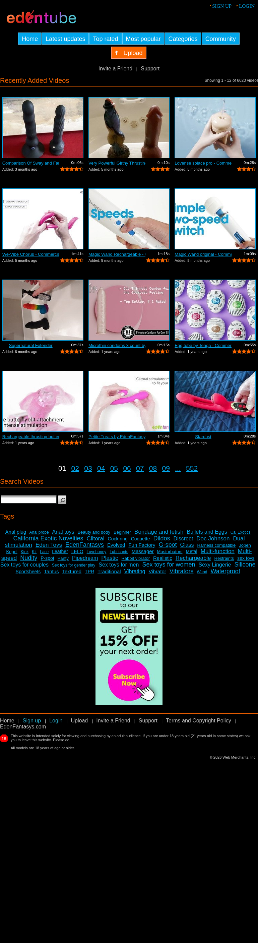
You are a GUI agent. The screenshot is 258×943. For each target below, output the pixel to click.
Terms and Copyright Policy (198, 720)
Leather (60, 551)
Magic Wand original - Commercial (203, 254)
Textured (72, 571)
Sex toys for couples (24, 565)
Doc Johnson (213, 538)
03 (88, 468)
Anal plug (15, 532)
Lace (44, 551)
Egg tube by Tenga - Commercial (203, 345)
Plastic (109, 558)
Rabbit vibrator (135, 558)
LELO (77, 551)
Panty (63, 558)
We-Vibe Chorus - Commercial (30, 254)
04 (101, 468)
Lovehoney (97, 551)
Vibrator (157, 571)
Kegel (11, 551)
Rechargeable (193, 558)
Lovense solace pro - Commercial (203, 163)
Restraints (224, 558)
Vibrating (134, 571)
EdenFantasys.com (23, 726)
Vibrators (182, 571)
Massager (143, 551)
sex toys (245, 558)
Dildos (161, 538)
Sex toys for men (119, 565)
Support (150, 68)
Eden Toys (49, 545)
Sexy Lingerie (214, 565)
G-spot (167, 544)
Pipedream (85, 558)
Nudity (28, 557)
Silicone (244, 564)
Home (7, 720)
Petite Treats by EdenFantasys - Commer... (116, 436)
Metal (191, 551)
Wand (202, 572)
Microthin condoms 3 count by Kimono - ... (116, 345)
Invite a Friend (115, 68)
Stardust (203, 436)
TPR (89, 571)
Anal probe (39, 532)
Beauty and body (93, 532)
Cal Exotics (241, 532)
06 (127, 468)
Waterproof (225, 571)
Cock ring (118, 538)
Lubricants (119, 551)
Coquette (140, 538)
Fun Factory (141, 545)
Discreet (183, 538)
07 (140, 468)
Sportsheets (28, 571)
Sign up (222, 6)
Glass (187, 545)
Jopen (245, 545)
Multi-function (218, 551)
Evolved (116, 545)
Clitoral (96, 538)
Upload (79, 720)
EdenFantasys (84, 544)
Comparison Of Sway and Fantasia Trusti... (30, 163)
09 (166, 468)
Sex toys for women (168, 564)
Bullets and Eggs (207, 532)
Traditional (109, 571)
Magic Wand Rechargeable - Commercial (116, 254)
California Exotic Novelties (48, 538)
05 (114, 468)
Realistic (162, 558)
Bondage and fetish (159, 532)
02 (75, 468)
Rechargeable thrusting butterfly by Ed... (30, 436)
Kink (24, 551)
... (178, 468)
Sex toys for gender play (73, 565)
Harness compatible (216, 545)
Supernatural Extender (31, 345)
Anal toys (63, 532)
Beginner (122, 532)
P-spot (47, 558)
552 (192, 468)
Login (247, 6)
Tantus (51, 571)
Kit (34, 551)
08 (153, 468)
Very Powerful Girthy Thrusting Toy (116, 163)
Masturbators (170, 551)
